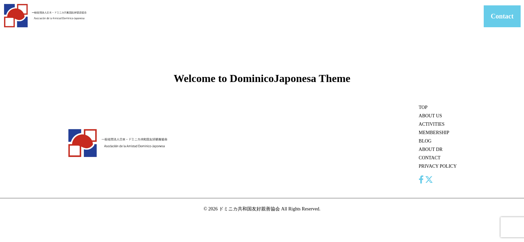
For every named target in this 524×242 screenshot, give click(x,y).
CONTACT (431, 16)
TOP (423, 107)
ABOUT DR (398, 16)
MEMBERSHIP (339, 16)
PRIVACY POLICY (438, 166)
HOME (239, 16)
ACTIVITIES (301, 16)
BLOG (371, 16)
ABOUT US (267, 16)
